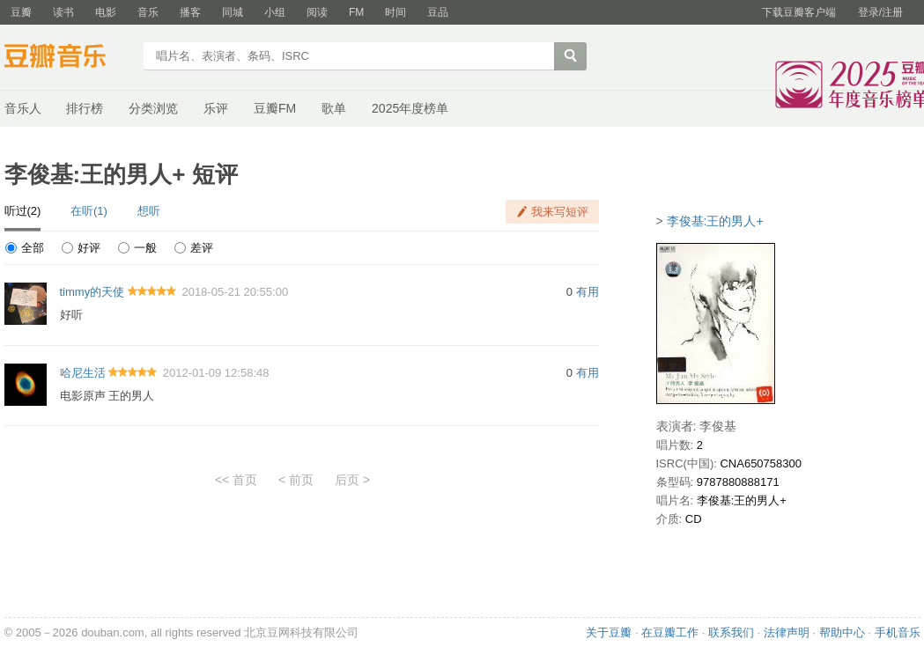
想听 (148, 210)
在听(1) (88, 210)
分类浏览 (153, 108)
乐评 (215, 108)
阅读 (317, 12)
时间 (395, 12)
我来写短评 (559, 211)
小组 (274, 12)
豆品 (437, 12)
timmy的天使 (92, 291)
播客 (190, 12)
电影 (105, 12)
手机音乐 (897, 632)
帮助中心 (842, 632)
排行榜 (84, 108)
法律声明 (786, 632)
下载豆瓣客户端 (799, 12)
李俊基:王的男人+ (715, 221)
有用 (587, 291)
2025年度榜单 (410, 108)
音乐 (148, 12)
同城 (232, 12)
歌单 (334, 108)
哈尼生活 (83, 372)
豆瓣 (21, 12)
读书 (63, 12)
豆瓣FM (275, 108)
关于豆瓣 (609, 632)
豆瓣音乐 (68, 58)
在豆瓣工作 (670, 632)
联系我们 (731, 632)
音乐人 (22, 108)
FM (356, 12)
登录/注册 (880, 12)
